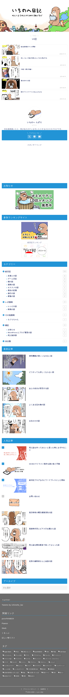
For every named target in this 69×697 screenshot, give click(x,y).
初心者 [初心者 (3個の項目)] (44, 669)
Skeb (4, 628)
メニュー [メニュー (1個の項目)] (52, 662)
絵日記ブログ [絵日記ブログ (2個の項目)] (7, 676)
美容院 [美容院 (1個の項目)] (17, 676)
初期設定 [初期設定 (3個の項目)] (52, 669)
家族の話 (37, 296)
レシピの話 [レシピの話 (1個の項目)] (7, 669)
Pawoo (5, 623)
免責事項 (43, 689)
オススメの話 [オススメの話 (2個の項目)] (7, 658)
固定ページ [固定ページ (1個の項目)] (46, 672)
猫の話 (37, 282)
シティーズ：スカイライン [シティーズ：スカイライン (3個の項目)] (52, 658)
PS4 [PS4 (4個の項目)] (47, 651)
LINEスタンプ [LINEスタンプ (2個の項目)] (27, 651)
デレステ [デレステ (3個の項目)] (14, 662)
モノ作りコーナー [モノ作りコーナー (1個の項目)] (9, 665)
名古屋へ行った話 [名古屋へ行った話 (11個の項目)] (34, 672)
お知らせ (37, 330)
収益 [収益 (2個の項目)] (24, 672)
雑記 (35, 325)
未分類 (35, 341)
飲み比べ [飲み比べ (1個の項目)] (32, 676)
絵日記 (35, 271)
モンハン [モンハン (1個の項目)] (20, 665)
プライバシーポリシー (29, 689)
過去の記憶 (37, 290)
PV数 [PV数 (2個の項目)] (54, 651)
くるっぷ (5, 633)
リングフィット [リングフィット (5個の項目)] (60, 665)
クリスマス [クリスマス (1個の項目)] (19, 658)
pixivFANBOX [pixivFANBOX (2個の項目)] (38, 651)
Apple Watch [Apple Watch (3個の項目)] (7, 651)
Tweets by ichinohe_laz (12, 605)
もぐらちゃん (37, 319)
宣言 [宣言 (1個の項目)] (54, 672)
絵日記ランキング (34, 242)
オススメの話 (37, 287)
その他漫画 (35, 315)
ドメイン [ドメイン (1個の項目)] (23, 662)
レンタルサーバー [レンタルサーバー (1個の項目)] (19, 669)
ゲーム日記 (37, 279)
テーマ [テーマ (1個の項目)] (6, 662)
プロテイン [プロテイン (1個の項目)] (43, 662)
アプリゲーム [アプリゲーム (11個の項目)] (37, 655)
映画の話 (37, 309)
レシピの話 (37, 306)
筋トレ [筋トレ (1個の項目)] (61, 672)
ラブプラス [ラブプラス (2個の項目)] (38, 665)
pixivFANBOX (8, 619)
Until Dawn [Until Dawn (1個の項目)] (63, 651)
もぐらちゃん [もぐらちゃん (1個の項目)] (7, 655)
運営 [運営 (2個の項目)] (24, 676)
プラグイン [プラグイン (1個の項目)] (33, 662)
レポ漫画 (35, 302)
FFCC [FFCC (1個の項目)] (17, 651)
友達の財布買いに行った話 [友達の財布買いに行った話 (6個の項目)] (11, 672)
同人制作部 (37, 335)
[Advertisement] (34, 163)
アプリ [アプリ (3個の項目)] (27, 655)
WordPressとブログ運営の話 (37, 332)
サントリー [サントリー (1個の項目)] (38, 658)
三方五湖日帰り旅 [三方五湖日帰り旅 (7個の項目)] (33, 669)
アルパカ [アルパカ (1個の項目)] (47, 655)
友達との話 (37, 276)
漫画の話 (37, 285)
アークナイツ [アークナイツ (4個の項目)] (57, 655)
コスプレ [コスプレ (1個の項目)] (28, 658)
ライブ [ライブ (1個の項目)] (29, 665)
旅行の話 (37, 293)
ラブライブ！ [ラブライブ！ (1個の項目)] (48, 665)
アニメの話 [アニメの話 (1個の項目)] (19, 655)
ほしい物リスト (8, 638)
